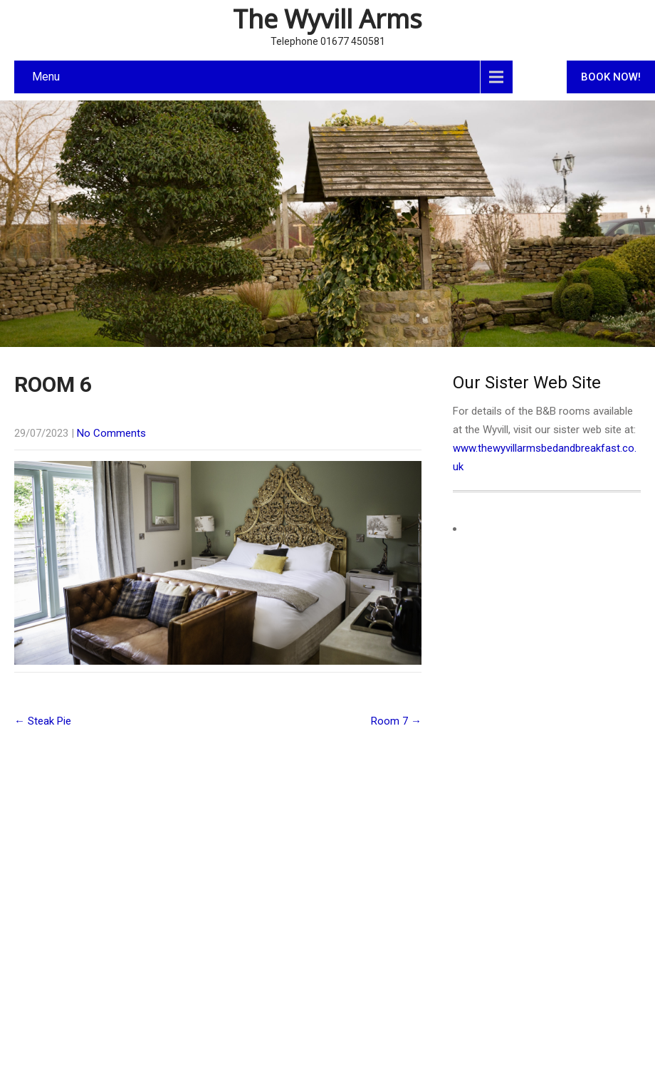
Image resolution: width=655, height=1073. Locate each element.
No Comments (111, 433)
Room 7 (396, 721)
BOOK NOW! (611, 77)
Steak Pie (42, 721)
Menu (46, 76)
